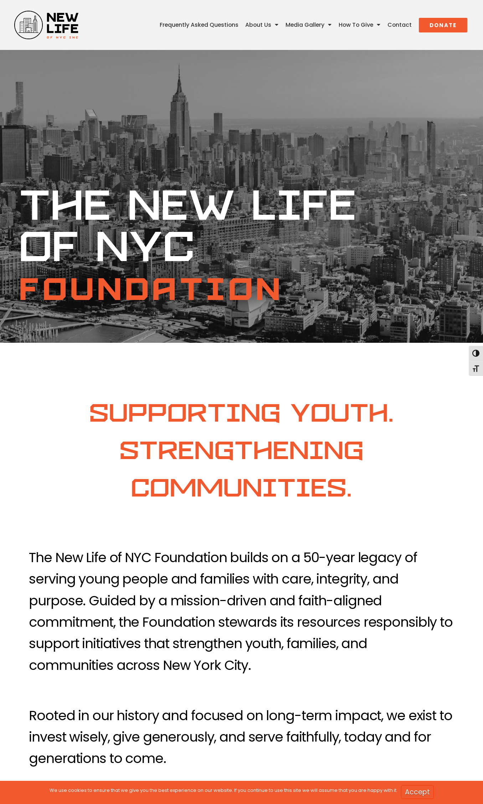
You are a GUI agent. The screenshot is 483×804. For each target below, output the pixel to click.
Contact (399, 25)
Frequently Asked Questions (199, 25)
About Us (261, 25)
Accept (417, 792)
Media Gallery (309, 25)
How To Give (359, 25)
